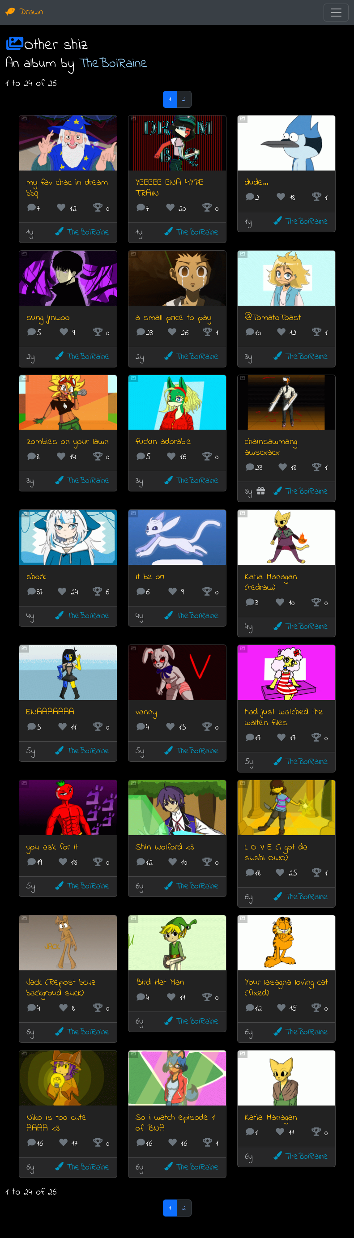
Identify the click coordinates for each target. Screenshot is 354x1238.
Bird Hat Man (160, 982)
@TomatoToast (273, 318)
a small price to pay (173, 318)
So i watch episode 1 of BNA (175, 1123)
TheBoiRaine (113, 63)
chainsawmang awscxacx (271, 447)
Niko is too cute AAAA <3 (56, 1123)
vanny (146, 712)
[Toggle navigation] (336, 12)
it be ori (150, 577)
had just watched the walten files (284, 718)
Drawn (24, 12)
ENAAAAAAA (50, 712)
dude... (256, 182)
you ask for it (52, 847)
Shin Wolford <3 (165, 847)
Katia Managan (271, 1117)
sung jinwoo (48, 318)
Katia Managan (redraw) (271, 582)
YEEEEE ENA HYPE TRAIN (170, 188)
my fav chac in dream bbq (67, 188)
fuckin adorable (163, 441)
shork (36, 577)
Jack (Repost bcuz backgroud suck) (61, 988)
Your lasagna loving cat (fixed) (286, 988)
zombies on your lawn (67, 441)
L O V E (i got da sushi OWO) (276, 853)
